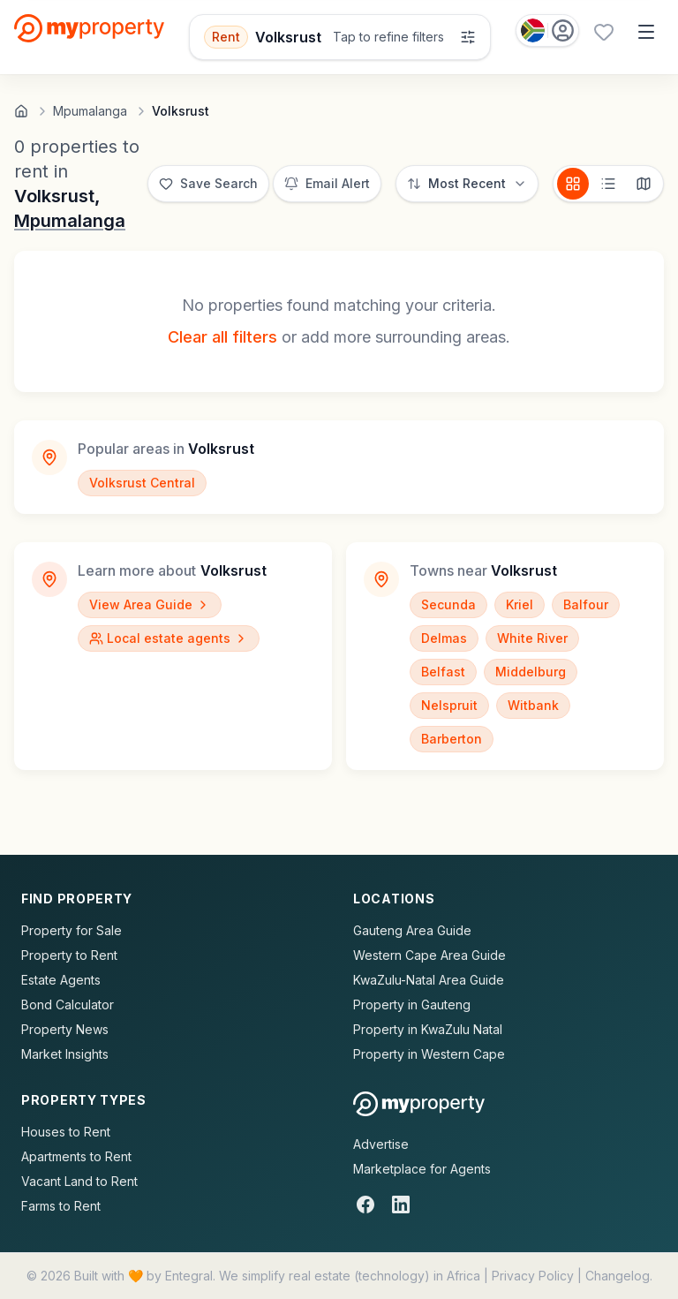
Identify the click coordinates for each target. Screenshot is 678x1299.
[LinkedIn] (400, 1204)
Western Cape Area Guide (429, 955)
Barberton (451, 738)
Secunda (448, 604)
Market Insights (65, 1053)
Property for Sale (71, 930)
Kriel (519, 604)
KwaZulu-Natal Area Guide (428, 979)
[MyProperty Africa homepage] (419, 1103)
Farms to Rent (61, 1205)
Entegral (189, 1275)
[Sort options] (467, 183)
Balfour (585, 604)
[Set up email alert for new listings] (327, 183)
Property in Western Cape (429, 1053)
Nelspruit (449, 705)
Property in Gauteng (412, 1004)
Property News (65, 1029)
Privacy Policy (533, 1275)
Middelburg (530, 671)
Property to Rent (69, 955)
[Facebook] (365, 1204)
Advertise (381, 1144)
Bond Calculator (67, 1004)
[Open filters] (340, 37)
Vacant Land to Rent (79, 1181)
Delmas (444, 638)
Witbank (533, 705)
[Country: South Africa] (547, 30)
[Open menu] (646, 31)
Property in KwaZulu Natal (427, 1029)
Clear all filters (222, 337)
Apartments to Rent (76, 1156)
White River (532, 638)
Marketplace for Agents (422, 1168)
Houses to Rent (65, 1131)
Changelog (617, 1275)
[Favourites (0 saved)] (604, 31)
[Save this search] (208, 183)
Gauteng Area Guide (412, 930)
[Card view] (573, 184)
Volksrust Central (142, 482)
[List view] (608, 184)
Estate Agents (61, 979)
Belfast (443, 671)
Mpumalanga (69, 220)
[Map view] (643, 184)
